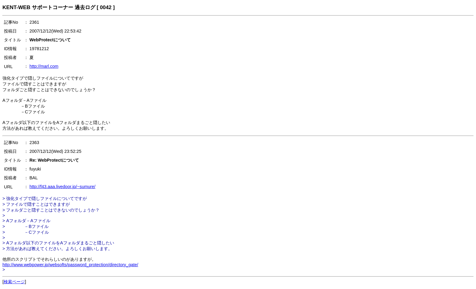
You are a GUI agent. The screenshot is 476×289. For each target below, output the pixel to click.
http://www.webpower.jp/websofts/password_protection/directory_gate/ (70, 264)
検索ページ (14, 281)
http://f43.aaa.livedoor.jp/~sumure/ (62, 186)
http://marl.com (43, 66)
